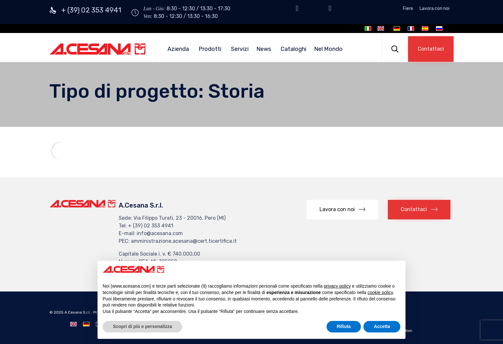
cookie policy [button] (380, 292)
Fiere (408, 8)
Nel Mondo (328, 49)
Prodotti (210, 49)
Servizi (240, 49)
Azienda (178, 49)
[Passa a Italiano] (368, 28)
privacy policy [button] (337, 286)
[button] (431, 49)
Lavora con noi (434, 8)
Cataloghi (293, 49)
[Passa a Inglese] (380, 28)
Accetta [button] (382, 326)
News (263, 49)
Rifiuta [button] (344, 326)
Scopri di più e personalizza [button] (142, 326)
